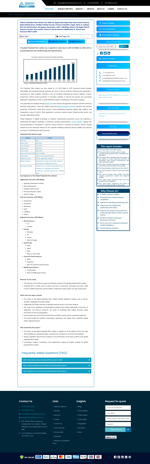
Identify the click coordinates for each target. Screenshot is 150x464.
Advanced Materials (49, 14)
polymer (48, 103)
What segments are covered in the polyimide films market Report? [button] (56, 371)
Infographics (82, 423)
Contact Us (58, 423)
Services (57, 411)
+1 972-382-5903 (28, 406)
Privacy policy (58, 432)
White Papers (82, 415)
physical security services (66, 106)
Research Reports (19, 14)
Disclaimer (57, 436)
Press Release (83, 411)
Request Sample (106, 23)
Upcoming (81, 428)
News (80, 432)
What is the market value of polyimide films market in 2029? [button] (56, 360)
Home (11, 14)
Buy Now (124, 46)
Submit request (121, 429)
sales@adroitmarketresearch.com (32, 417)
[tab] (56, 360)
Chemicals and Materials (34, 14)
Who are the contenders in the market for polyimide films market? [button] (56, 365)
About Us (57, 415)
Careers (56, 419)
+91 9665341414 (27, 410)
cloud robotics (77, 122)
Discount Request (107, 29)
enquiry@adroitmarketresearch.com (33, 414)
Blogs (80, 406)
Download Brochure (108, 133)
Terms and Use (59, 428)
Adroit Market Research (84, 461)
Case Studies (82, 419)
